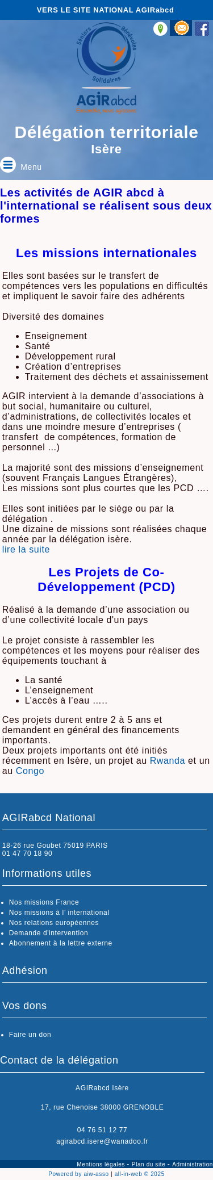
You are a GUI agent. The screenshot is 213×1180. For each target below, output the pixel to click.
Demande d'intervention (49, 933)
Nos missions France (44, 902)
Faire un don (30, 1035)
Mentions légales (102, 1164)
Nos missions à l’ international (59, 913)
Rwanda (167, 760)
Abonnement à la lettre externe (60, 943)
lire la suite (26, 549)
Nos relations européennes (54, 923)
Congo (30, 771)
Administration (192, 1164)
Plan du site (150, 1164)
